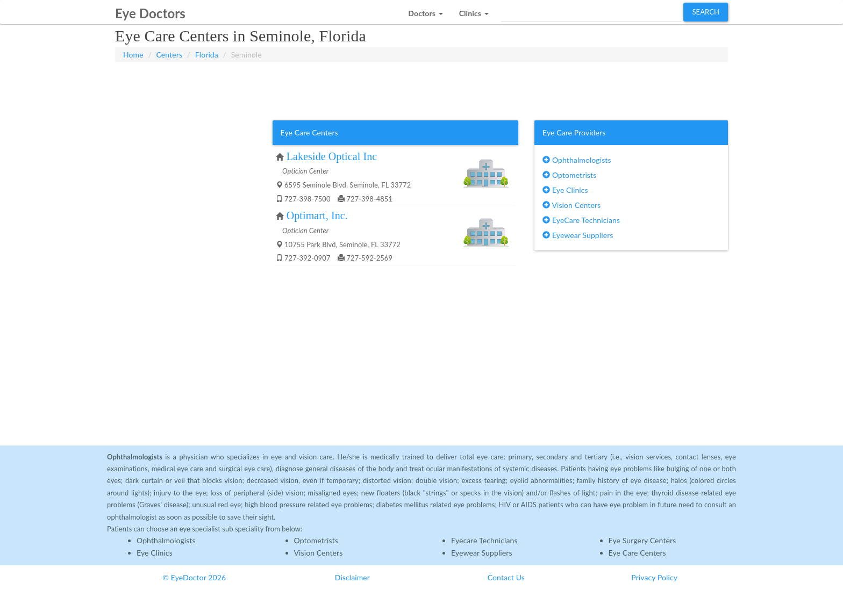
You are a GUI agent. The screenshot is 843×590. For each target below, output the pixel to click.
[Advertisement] (421, 89)
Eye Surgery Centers (642, 540)
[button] (425, 10)
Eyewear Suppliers (577, 235)
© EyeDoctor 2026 (194, 577)
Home (133, 54)
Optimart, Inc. (317, 215)
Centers (169, 54)
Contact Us (506, 577)
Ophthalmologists (576, 159)
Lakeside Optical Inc (332, 156)
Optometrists (569, 174)
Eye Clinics (565, 190)
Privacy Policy (654, 577)
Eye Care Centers (637, 552)
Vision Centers (571, 205)
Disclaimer (352, 577)
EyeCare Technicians (581, 220)
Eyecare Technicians (484, 540)
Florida (206, 54)
